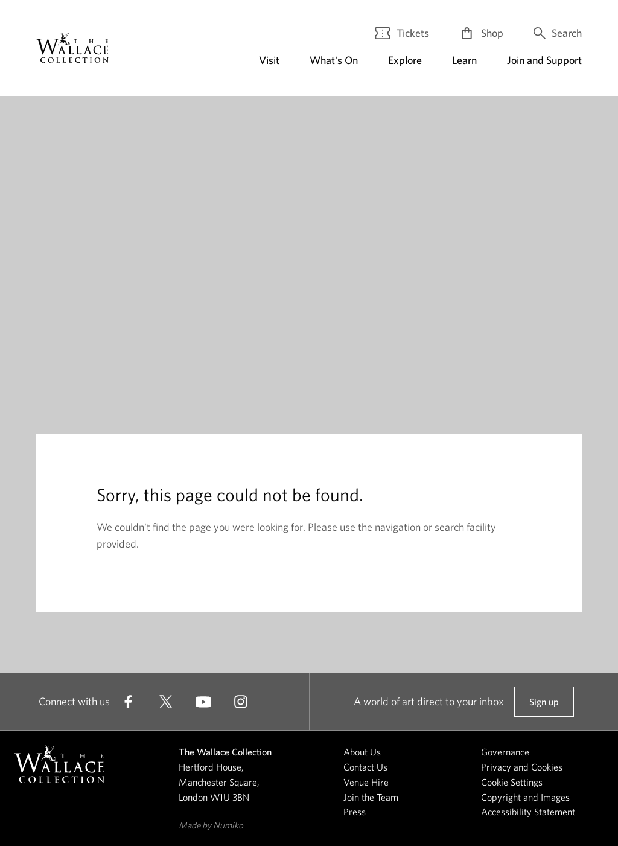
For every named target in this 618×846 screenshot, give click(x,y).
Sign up (544, 706)
